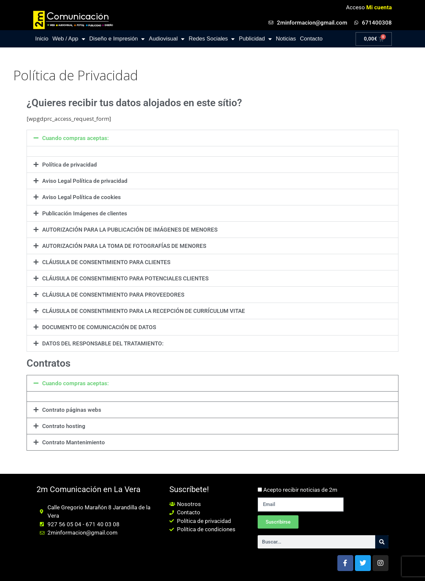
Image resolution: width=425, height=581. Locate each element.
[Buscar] (381, 541)
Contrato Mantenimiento (73, 442)
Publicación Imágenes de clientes (84, 213)
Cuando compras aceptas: (75, 138)
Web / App (68, 39)
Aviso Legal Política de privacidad (85, 181)
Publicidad (255, 39)
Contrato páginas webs (71, 409)
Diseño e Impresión (117, 39)
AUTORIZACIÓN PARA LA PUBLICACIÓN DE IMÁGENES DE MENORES (129, 229)
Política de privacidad (69, 164)
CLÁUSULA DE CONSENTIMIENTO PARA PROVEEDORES (113, 294)
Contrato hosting (63, 426)
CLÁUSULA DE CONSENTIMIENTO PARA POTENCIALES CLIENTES (125, 278)
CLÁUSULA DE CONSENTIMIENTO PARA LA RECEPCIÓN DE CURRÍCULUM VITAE (143, 311)
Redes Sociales (212, 39)
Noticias (286, 39)
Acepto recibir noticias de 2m (300, 489)
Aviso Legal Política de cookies (81, 197)
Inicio (41, 39)
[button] (212, 138)
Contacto (311, 39)
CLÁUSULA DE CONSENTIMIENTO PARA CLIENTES (106, 262)
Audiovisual (167, 39)
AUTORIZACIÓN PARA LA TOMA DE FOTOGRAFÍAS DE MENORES (124, 246)
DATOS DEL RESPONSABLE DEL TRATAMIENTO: (103, 343)
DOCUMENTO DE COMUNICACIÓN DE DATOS (99, 327)
